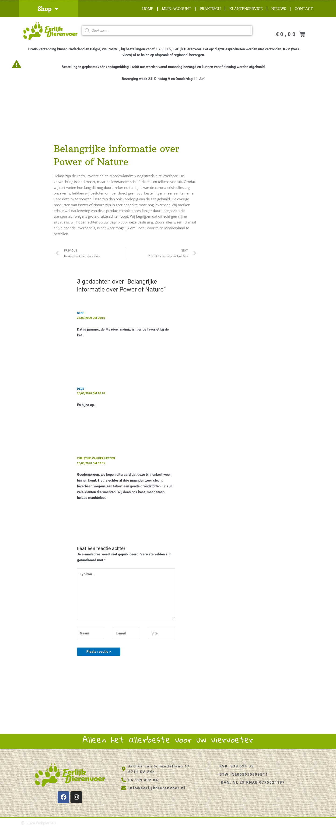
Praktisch (210, 9)
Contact (304, 9)
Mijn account (176, 9)
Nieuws (278, 9)
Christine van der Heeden (96, 458)
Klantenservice (246, 9)
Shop (49, 9)
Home (147, 9)
